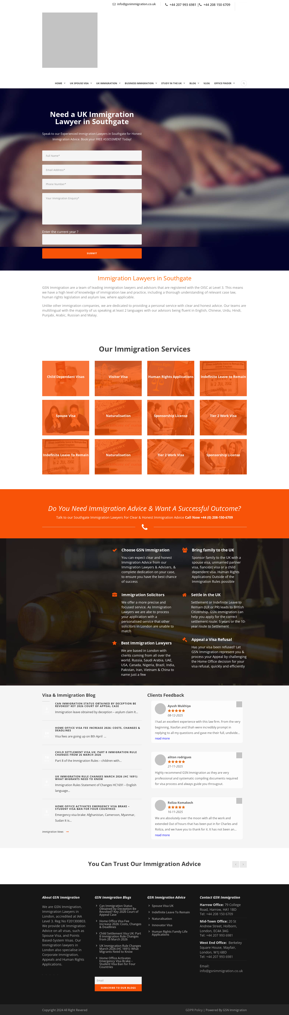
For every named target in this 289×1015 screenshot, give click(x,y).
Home (58, 83)
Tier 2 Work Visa (223, 415)
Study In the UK (171, 83)
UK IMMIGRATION (106, 83)
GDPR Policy (194, 1009)
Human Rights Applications (171, 376)
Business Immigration (139, 83)
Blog (192, 83)
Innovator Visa (162, 924)
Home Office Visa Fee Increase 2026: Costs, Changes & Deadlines (97, 728)
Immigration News (55, 830)
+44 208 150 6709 (216, 4)
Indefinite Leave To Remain (66, 454)
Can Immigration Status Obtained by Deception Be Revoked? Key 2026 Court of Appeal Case (95, 703)
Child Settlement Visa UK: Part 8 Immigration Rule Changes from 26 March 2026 (96, 752)
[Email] (118, 979)
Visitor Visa (118, 376)
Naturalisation (118, 415)
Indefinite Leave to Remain (223, 376)
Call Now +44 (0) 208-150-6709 (209, 516)
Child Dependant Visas (65, 376)
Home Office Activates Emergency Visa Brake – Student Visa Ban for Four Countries (92, 806)
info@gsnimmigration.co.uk (136, 4)
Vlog (206, 83)
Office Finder (222, 83)
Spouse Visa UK (162, 904)
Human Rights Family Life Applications (169, 931)
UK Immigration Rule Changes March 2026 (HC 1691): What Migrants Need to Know (96, 776)
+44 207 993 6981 (183, 4)
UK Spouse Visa (79, 83)
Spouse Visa (66, 415)
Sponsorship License (171, 415)
